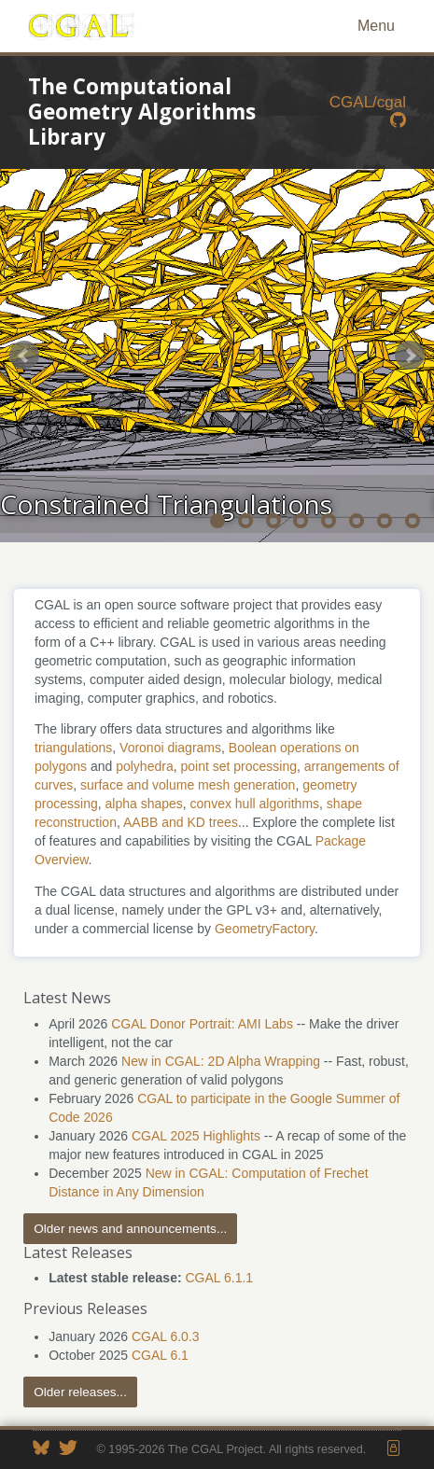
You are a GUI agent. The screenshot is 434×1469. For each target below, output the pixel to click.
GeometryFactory (265, 928)
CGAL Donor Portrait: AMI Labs (202, 1023)
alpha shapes (143, 803)
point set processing (238, 766)
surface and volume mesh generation (187, 784)
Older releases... (80, 1392)
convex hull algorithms (255, 803)
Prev (24, 356)
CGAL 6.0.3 (166, 1336)
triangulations (73, 747)
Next (410, 356)
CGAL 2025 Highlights (196, 1135)
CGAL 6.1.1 (219, 1277)
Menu (376, 26)
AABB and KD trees (180, 822)
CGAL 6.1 (160, 1355)
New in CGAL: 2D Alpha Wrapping (220, 1061)
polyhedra (145, 766)
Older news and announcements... (130, 1229)
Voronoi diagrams (170, 747)
